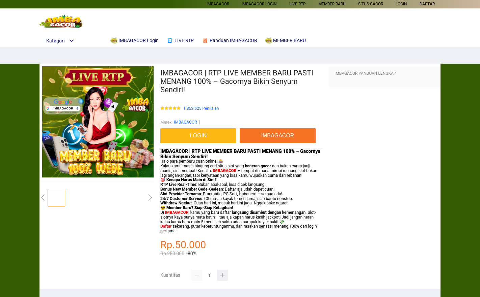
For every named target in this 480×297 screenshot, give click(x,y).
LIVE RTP (297, 4)
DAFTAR (427, 4)
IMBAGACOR (218, 4)
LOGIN (401, 4)
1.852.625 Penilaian (201, 108)
